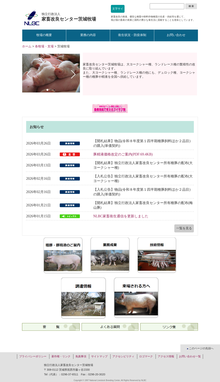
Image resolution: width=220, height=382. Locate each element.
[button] (47, 90)
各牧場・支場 (44, 46)
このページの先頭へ (200, 348)
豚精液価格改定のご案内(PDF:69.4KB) (123, 154)
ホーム (26, 46)
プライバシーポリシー (32, 356)
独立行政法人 (69, 17)
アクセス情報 (166, 356)
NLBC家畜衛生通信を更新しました (120, 216)
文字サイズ (117, 10)
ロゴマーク (146, 356)
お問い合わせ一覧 (190, 356)
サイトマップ (99, 356)
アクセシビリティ (123, 356)
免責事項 (80, 356)
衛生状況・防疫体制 (132, 35)
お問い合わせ (176, 35)
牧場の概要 (44, 35)
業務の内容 (88, 35)
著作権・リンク (60, 356)
